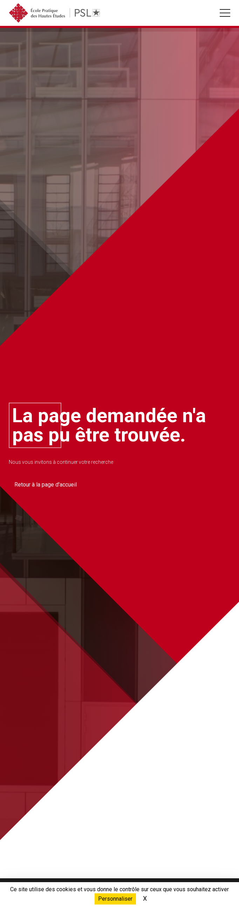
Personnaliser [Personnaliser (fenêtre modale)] (115, 898)
